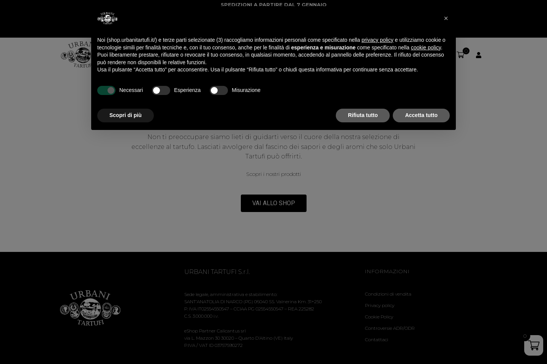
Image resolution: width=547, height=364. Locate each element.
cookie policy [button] (426, 47)
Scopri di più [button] (125, 115)
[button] (446, 18)
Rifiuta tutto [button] (363, 115)
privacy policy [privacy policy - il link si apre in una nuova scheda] (378, 40)
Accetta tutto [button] (421, 115)
